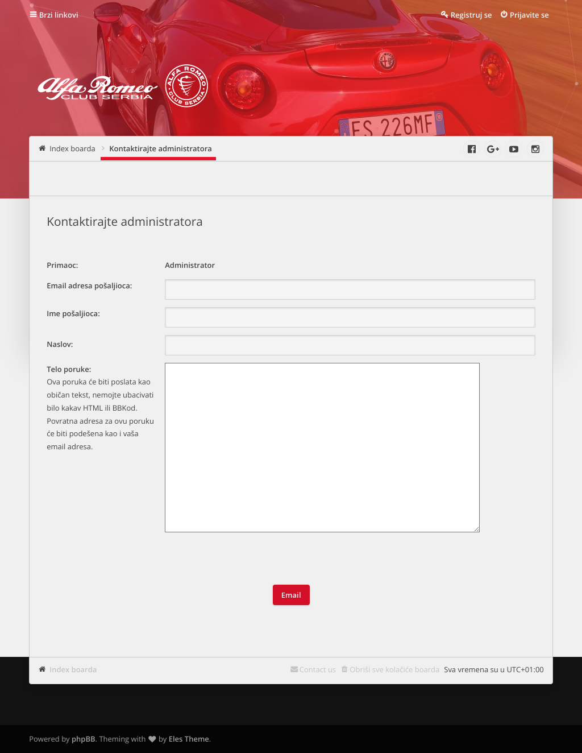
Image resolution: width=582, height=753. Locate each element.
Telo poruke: (69, 369)
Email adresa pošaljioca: (89, 285)
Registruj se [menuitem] (471, 15)
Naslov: (60, 344)
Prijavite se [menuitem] (529, 15)
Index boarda (73, 669)
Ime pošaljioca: (73, 313)
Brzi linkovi (58, 15)
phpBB (83, 739)
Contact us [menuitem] (318, 669)
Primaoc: (62, 265)
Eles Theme (189, 739)
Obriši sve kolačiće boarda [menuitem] (394, 669)
